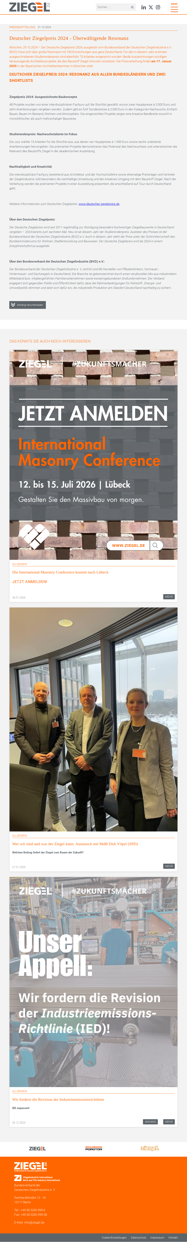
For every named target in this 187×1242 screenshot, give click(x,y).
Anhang (150, 1121)
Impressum (157, 1237)
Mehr (169, 596)
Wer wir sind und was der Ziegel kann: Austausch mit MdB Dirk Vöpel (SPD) (75, 844)
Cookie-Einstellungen (114, 1237)
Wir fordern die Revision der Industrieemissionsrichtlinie (58, 1099)
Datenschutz (138, 1237)
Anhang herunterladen (30, 305)
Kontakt (173, 1237)
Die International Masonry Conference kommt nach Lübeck (60, 572)
